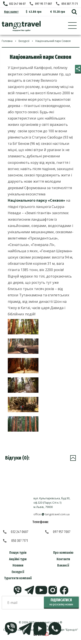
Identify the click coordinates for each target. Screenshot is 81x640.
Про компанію (63, 553)
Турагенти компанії (18, 578)
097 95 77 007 (43, 4)
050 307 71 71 (69, 4)
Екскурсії (18, 572)
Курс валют (11, 12)
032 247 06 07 (17, 4)
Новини (18, 565)
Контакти (63, 559)
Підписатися (61, 602)
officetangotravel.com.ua (51, 514)
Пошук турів (18, 553)
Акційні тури (18, 559)
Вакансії (63, 565)
